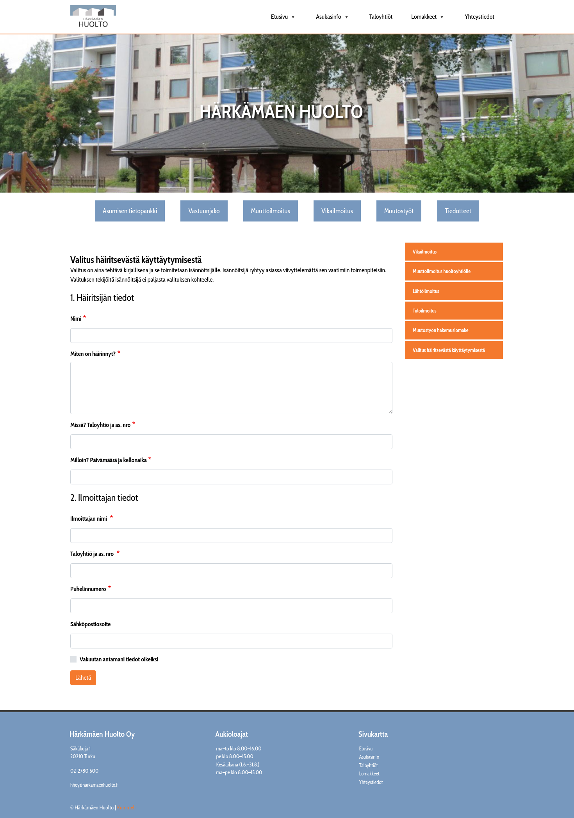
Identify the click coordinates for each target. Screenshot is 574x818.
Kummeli (126, 807)
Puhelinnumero (88, 589)
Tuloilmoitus (425, 310)
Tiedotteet (458, 211)
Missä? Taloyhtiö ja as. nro (100, 425)
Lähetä (83, 677)
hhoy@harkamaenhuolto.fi (94, 785)
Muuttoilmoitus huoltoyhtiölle (442, 271)
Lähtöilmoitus (426, 291)
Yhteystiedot (479, 16)
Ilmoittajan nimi (89, 518)
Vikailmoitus (337, 211)
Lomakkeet (428, 19)
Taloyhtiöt (381, 16)
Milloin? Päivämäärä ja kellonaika (108, 460)
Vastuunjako (203, 211)
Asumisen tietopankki (130, 211)
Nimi (75, 318)
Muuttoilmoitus (270, 211)
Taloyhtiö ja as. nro (92, 553)
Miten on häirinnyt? (93, 353)
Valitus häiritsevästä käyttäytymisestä (449, 350)
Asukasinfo (333, 19)
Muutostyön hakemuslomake (441, 330)
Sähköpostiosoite (90, 624)
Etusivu (284, 19)
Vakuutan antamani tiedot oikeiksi (119, 659)
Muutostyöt (399, 211)
